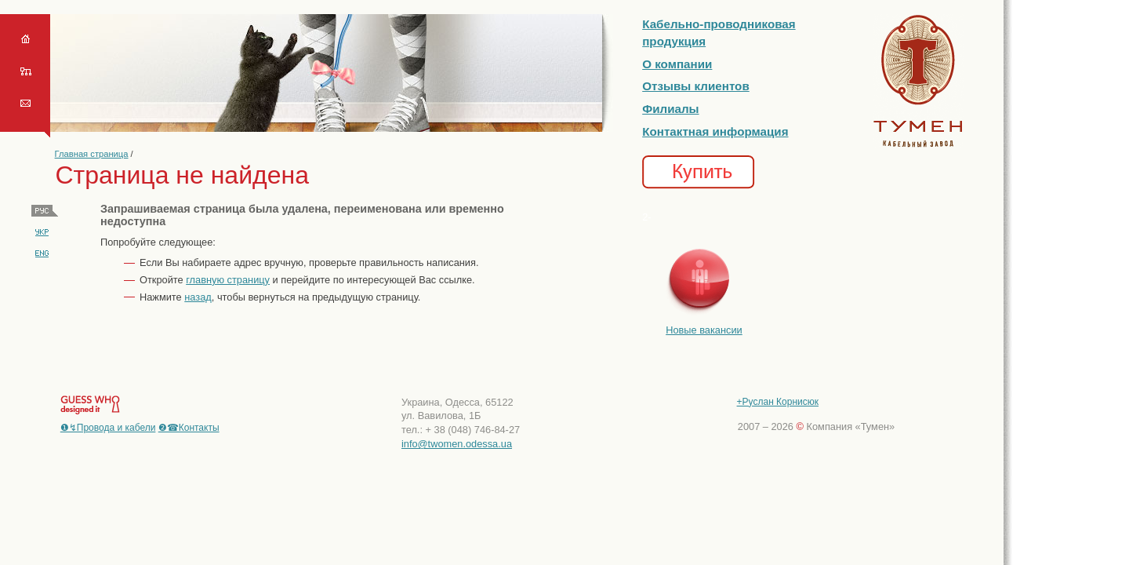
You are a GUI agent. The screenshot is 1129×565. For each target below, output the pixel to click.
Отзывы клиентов (696, 86)
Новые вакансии (704, 330)
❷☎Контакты (189, 427)
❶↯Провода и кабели (108, 427)
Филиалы (670, 108)
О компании (677, 64)
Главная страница (92, 154)
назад (198, 297)
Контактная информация (715, 131)
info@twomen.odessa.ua (456, 444)
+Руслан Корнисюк (778, 401)
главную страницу (228, 280)
